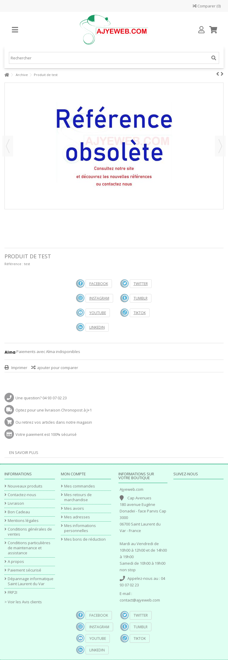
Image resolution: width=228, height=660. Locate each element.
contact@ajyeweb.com (140, 600)
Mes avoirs (74, 508)
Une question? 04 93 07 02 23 (41, 398)
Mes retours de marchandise (78, 497)
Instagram (99, 298)
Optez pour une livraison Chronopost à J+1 (53, 410)
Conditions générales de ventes (30, 532)
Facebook (98, 283)
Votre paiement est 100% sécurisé (46, 434)
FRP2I (12, 592)
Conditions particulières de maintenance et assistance (29, 547)
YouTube (97, 312)
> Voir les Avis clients (23, 601)
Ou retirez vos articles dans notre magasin (53, 422)
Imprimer (18, 367)
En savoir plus (23, 452)
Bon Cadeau (19, 512)
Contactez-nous (22, 494)
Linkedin (97, 327)
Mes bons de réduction (85, 539)
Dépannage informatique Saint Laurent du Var (30, 581)
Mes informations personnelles (80, 528)
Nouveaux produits (25, 486)
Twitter (141, 283)
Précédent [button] (7, 146)
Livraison (16, 503)
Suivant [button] (220, 146)
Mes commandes (79, 486)
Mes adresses (77, 517)
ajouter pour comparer (57, 367)
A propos (16, 561)
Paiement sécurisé (24, 570)
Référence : (13, 264)
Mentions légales (23, 520)
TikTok (140, 312)
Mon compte (73, 474)
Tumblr (141, 298)
